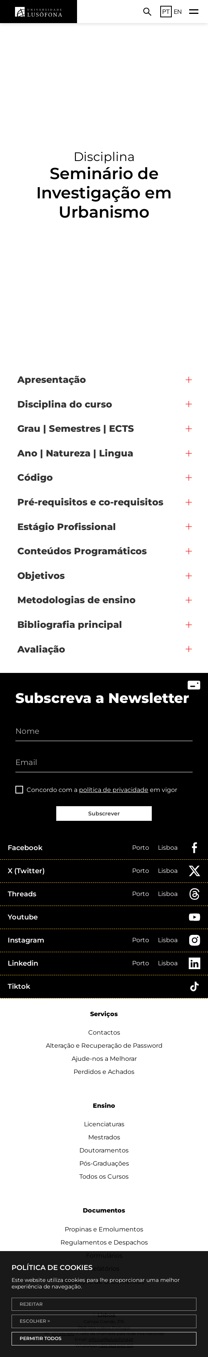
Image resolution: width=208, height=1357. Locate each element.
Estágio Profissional (66, 526)
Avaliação (41, 649)
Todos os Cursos (104, 1176)
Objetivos (41, 575)
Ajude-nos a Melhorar (104, 1058)
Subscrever (104, 813)
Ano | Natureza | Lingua (75, 453)
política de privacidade (113, 789)
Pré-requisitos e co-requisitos (90, 502)
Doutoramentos (104, 1150)
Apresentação (51, 379)
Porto (140, 847)
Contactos (104, 1032)
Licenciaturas (104, 1124)
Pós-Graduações (104, 1163)
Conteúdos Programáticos (82, 551)
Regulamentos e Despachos (104, 1242)
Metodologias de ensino (76, 600)
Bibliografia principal (69, 624)
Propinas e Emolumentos (104, 1229)
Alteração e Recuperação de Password (104, 1045)
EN (178, 11)
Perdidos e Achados (104, 1071)
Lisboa (168, 847)
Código (35, 477)
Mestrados (104, 1137)
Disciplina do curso (64, 404)
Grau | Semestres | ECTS (75, 428)
